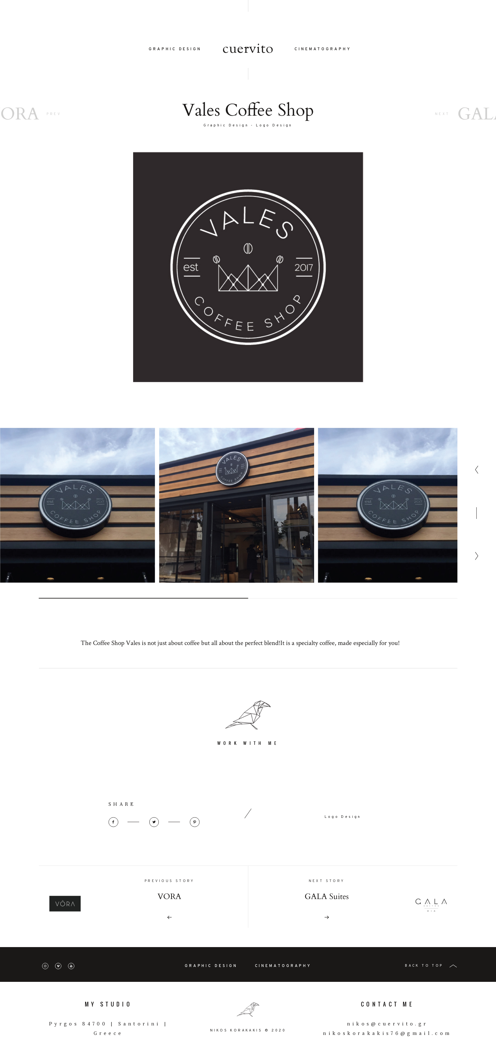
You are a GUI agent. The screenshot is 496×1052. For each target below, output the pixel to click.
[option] (77, 528)
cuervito (247, 49)
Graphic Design (226, 125)
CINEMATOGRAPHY (322, 49)
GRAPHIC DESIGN (175, 49)
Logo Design (274, 125)
